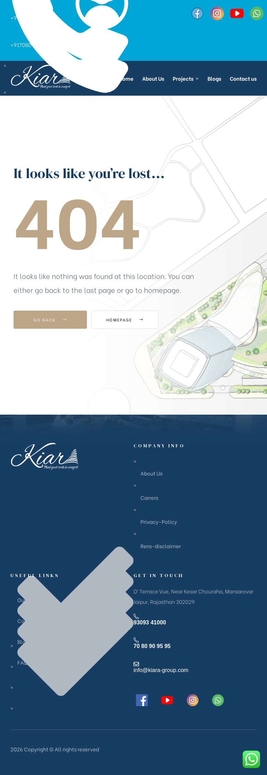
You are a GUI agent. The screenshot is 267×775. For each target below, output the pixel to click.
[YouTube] (237, 13)
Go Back (50, 319)
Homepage (129, 319)
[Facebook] (197, 13)
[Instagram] (217, 13)
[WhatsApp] (257, 13)
